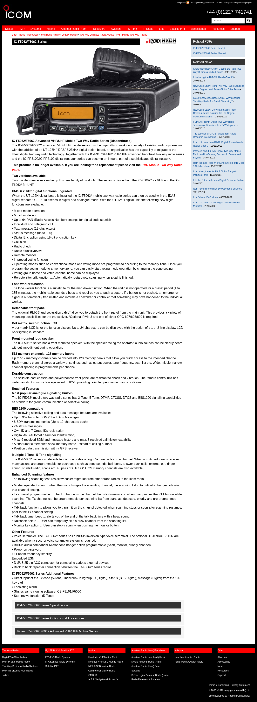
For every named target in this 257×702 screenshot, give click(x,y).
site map (233, 3)
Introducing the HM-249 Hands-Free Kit (213, 77)
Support (235, 28)
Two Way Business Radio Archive (97, 34)
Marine (51, 28)
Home (22, 34)
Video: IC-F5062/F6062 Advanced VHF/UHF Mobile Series (57, 631)
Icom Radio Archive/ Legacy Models (59, 34)
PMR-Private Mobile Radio (16, 661)
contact (241, 3)
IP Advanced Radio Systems (60, 661)
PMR (21, 28)
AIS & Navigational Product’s (103, 679)
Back (14, 34)
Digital (9, 28)
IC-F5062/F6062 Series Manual (209, 53)
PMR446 (131, 28)
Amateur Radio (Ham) (74, 28)
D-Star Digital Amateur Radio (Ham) (149, 675)
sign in (249, 3)
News (220, 666)
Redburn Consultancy (239, 695)
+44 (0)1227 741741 (229, 12)
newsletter (210, 3)
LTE (161, 28)
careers (219, 3)
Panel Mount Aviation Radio (188, 661)
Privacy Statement (240, 685)
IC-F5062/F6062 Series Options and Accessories (51, 618)
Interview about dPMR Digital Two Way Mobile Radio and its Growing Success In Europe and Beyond (217, 154)
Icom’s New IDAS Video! (205, 197)
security (200, 3)
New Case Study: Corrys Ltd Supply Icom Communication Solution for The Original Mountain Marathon (214, 113)
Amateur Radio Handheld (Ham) (148, 657)
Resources (218, 28)
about (193, 3)
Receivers (99, 28)
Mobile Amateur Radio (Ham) (146, 661)
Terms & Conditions (219, 685)
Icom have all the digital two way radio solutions (217, 188)
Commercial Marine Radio (101, 670)
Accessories (198, 28)
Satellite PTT (177, 28)
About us (222, 657)
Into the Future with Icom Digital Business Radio (218, 180)
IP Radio (148, 28)
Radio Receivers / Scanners (145, 679)
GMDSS (92, 675)
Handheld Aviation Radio (187, 657)
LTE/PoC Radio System (57, 657)
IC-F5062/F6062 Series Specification (42, 605)
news (183, 3)
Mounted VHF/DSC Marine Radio (105, 661)
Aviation (116, 28)
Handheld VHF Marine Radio (103, 657)
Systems (35, 28)
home (177, 3)
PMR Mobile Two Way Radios (131, 34)
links (226, 3)
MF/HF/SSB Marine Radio (101, 666)
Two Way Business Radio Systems (20, 666)
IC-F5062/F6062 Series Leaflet (209, 48)
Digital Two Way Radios (14, 657)
